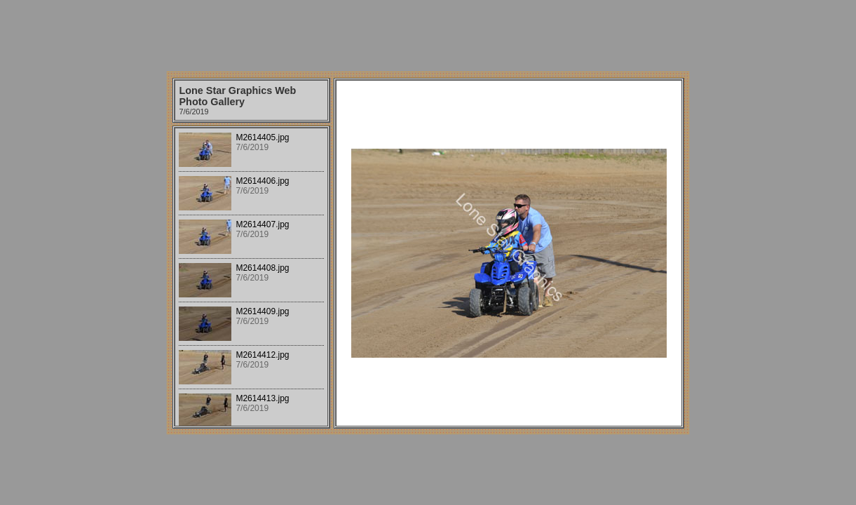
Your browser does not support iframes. (251, 277)
